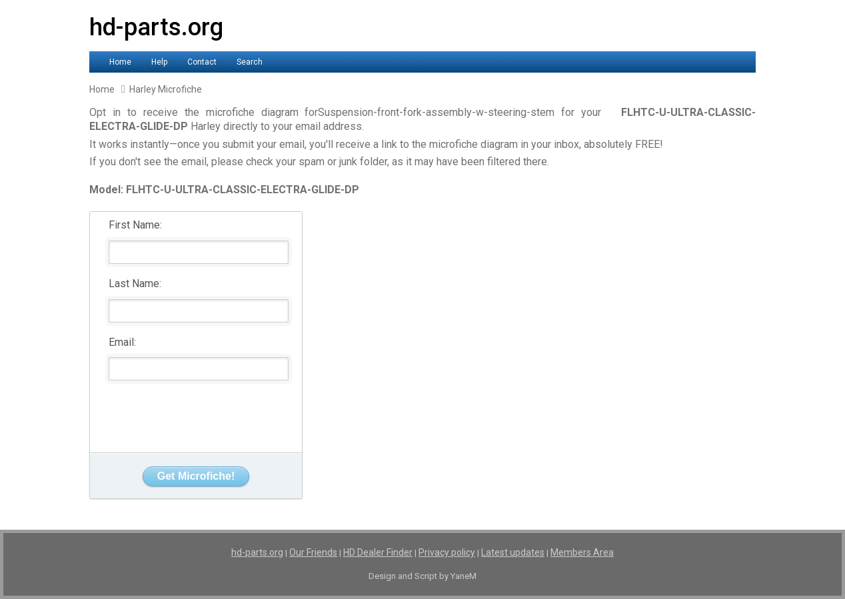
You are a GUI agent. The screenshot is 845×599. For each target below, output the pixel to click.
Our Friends (313, 552)
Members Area (582, 552)
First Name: (135, 225)
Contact (202, 62)
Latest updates (512, 552)
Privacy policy (447, 552)
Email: (122, 342)
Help (159, 62)
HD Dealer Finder (378, 552)
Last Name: (135, 283)
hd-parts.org (156, 27)
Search (250, 62)
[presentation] (196, 413)
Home (120, 62)
